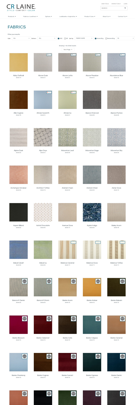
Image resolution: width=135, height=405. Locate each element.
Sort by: (71, 38)
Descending (111, 38)
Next (68, 49)
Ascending (99, 38)
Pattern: (33, 38)
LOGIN (124, 3)
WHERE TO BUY (116, 3)
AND (60, 38)
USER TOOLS (104, 3)
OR (67, 38)
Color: (9, 38)
